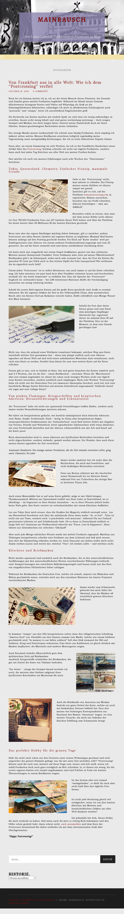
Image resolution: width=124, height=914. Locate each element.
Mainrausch (62, 19)
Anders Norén (19, 903)
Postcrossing (34, 149)
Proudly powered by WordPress (31, 900)
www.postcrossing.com (96, 194)
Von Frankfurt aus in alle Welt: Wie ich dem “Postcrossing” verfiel (55, 84)
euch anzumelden (70, 824)
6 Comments (40, 91)
